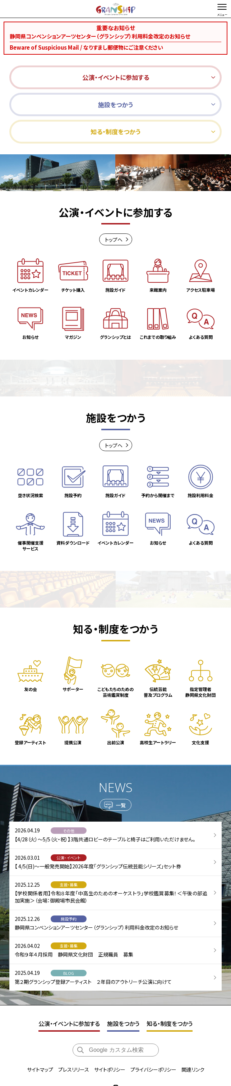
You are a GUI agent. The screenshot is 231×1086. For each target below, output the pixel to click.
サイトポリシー (109, 1009)
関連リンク (192, 1009)
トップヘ (114, 242)
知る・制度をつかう (170, 963)
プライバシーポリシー (153, 1009)
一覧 (121, 751)
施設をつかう (123, 963)
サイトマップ (40, 1009)
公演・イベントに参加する (69, 963)
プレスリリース (73, 1009)
